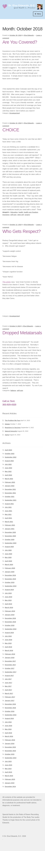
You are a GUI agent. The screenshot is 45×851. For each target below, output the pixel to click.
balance (13, 390)
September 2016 (10, 715)
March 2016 (9, 736)
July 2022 (8, 464)
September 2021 (10, 500)
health (21, 212)
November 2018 (10, 622)
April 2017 (8, 690)
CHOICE (10, 129)
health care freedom (31, 212)
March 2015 (9, 776)
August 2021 (9, 504)
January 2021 (9, 529)
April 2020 (8, 561)
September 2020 (10, 543)
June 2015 (8, 765)
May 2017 (8, 686)
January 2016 (9, 743)
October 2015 (9, 754)
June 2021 (8, 511)
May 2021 (8, 514)
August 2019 (9, 589)
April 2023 (8, 450)
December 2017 (10, 661)
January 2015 (9, 783)
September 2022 (10, 457)
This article (6, 282)
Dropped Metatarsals (22, 332)
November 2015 (10, 751)
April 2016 (8, 733)
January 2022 (9, 486)
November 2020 (10, 536)
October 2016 (9, 711)
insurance (6, 215)
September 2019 (10, 586)
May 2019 (8, 600)
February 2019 (10, 611)
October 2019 (9, 582)
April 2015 (8, 772)
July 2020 (8, 550)
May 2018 (8, 643)
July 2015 (8, 761)
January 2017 (9, 700)
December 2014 (10, 786)
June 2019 (8, 597)
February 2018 (10, 654)
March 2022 (9, 479)
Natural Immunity (11, 431)
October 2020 (9, 539)
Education (14, 212)
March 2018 (9, 650)
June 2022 (8, 468)
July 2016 (8, 722)
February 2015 (10, 779)
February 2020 (10, 568)
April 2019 (8, 604)
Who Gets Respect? (21, 231)
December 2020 (10, 532)
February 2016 (10, 740)
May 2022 (8, 471)
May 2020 (8, 557)
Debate (7, 424)
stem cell (20, 215)
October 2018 (9, 625)
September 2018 (10, 629)
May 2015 (8, 768)
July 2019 (8, 593)
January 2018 (9, 657)
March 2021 (9, 522)
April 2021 (8, 518)
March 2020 (9, 564)
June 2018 (8, 640)
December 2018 (10, 618)
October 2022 (9, 453)
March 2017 (9, 693)
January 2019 (9, 615)
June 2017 (8, 683)
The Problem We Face (12, 420)
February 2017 (10, 697)
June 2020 (8, 554)
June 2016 (8, 726)
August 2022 (9, 461)
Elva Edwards (29, 35)
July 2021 (8, 507)
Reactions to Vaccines (13, 427)
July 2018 (8, 636)
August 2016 (9, 718)
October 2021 (9, 496)
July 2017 (8, 679)
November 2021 (10, 493)
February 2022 (10, 482)
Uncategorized (14, 113)
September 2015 (10, 758)
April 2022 (8, 475)
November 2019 (10, 579)
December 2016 (10, 704)
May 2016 (8, 729)
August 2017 (9, 675)
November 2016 (10, 708)
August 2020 (9, 547)
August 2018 (9, 632)
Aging (7, 435)
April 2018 (8, 647)
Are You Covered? (19, 42)
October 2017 (9, 668)
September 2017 (10, 672)
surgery (27, 215)
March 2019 (9, 607)
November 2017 (10, 665)
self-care (13, 215)
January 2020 (9, 572)
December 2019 (10, 575)
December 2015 (10, 747)
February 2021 (10, 525)
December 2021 (10, 489)
